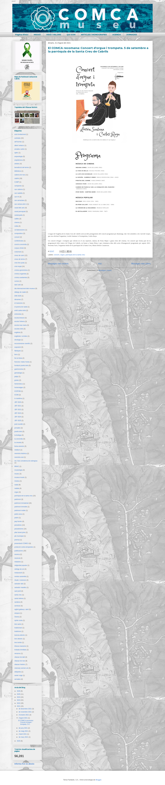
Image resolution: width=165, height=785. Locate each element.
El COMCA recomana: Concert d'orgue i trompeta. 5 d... (26, 722)
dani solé (17, 285)
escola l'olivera (19, 321)
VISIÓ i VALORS (53, 34)
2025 (19, 694)
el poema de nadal (20, 307)
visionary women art (21, 668)
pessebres (18, 525)
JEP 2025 (17, 420)
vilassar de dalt (19, 657)
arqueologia (18, 156)
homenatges (18, 387)
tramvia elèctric (19, 635)
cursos (16, 281)
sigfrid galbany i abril (21, 609)
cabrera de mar (19, 175)
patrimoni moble (19, 510)
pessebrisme (18, 529)
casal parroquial (19, 211)
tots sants (17, 624)
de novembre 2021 (25, 712)
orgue (62, 255)
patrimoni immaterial (21, 503)
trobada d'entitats (20, 650)
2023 (19, 700)
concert (56, 255)
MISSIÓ (37, 34)
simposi (17, 613)
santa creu (18, 595)
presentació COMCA (21, 543)
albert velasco (19, 145)
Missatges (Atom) (105, 270)
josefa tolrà (18, 431)
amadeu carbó (19, 149)
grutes (16, 380)
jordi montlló (18, 424)
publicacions (18, 551)
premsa (17, 540)
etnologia (17, 340)
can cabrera (18, 189)
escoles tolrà (18, 329)
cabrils (16, 178)
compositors (18, 233)
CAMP (16, 182)
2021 (19, 706)
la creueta (17, 442)
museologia (18, 470)
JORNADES (131, 34)
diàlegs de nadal (20, 292)
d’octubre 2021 (24, 715)
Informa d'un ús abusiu (24, 764)
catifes (16, 219)
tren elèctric (18, 639)
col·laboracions (19, 230)
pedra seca (18, 514)
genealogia (18, 373)
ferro (16, 354)
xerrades (17, 679)
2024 (19, 697)
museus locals (19, 477)
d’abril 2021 (23, 734)
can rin (16, 197)
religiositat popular (20, 565)
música (16, 481)
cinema (16, 222)
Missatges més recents (58, 264)
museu (16, 474)
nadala (16, 488)
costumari (17, 252)
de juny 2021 (23, 728)
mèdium (17, 450)
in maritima (18, 398)
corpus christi (19, 248)
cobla (16, 226)
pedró (16, 518)
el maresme (18, 303)
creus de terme (19, 259)
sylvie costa (18, 620)
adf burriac (18, 142)
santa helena (18, 598)
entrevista (17, 314)
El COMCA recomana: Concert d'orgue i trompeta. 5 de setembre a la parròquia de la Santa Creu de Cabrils (98, 49)
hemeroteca (18, 384)
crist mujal (17, 266)
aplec (16, 153)
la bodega (17, 435)
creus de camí (19, 255)
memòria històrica (20, 453)
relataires (17, 562)
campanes (18, 186)
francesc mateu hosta (21, 362)
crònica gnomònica (20, 270)
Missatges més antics (141, 264)
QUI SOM (71, 34)
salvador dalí (18, 584)
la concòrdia (18, 439)
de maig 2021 (23, 731)
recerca (17, 554)
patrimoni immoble (20, 507)
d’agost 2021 (23, 718)
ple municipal (18, 536)
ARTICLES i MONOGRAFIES (94, 34)
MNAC (16, 466)
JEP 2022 (17, 409)
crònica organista (20, 274)
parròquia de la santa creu (75, 255)
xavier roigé (18, 675)
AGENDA (116, 34)
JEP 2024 (17, 417)
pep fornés (18, 521)
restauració (18, 573)
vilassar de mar (19, 661)
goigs (16, 376)
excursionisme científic (22, 343)
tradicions (17, 631)
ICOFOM (17, 391)
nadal (16, 485)
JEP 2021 (17, 406)
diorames (17, 299)
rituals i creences (20, 580)
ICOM (16, 395)
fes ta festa (18, 358)
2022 (19, 703)
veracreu (17, 653)
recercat (17, 558)
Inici (100, 264)
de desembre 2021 (25, 709)
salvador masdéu (20, 587)
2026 (19, 691)
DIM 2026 (17, 296)
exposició (17, 347)
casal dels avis (19, 208)
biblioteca (17, 171)
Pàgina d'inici (21, 34)
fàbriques (17, 351)
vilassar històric (19, 664)
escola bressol (19, 318)
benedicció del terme (21, 167)
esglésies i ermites (20, 336)
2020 (19, 741)
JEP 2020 (17, 402)
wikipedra (17, 672)
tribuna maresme (20, 646)
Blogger (98, 780)
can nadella (18, 193)
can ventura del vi (20, 204)
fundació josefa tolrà (21, 365)
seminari (17, 606)
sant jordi (17, 591)
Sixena (16, 617)
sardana (17, 602)
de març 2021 (24, 737)
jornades (17, 428)
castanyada (18, 215)
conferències (18, 241)
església (17, 332)
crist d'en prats (19, 263)
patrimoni (17, 499)
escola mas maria (20, 325)
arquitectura (18, 160)
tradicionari (18, 628)
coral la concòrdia (20, 244)
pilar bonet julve (19, 532)
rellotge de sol (19, 569)
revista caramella (20, 576)
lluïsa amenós (19, 446)
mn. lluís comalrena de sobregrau (25, 461)
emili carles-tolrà (20, 310)
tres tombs (18, 642)
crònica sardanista (20, 277)
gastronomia (18, 369)
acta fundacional (20, 134)
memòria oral (18, 457)
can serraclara (19, 200)
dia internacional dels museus (24, 288)
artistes (16, 164)
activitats (17, 138)
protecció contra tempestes (23, 547)
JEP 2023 (17, 413)
